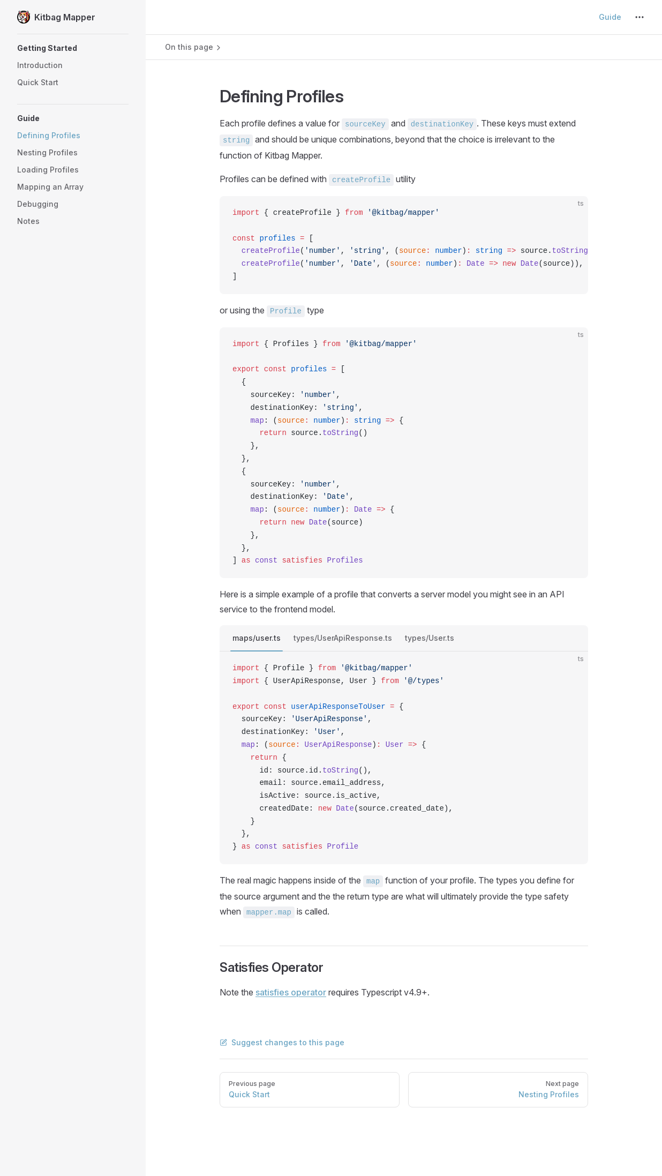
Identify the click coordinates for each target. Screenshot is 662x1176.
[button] (73, 48)
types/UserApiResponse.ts (343, 637)
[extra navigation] (639, 17)
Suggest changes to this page (282, 1042)
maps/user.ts (256, 637)
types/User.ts (429, 637)
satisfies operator (290, 992)
